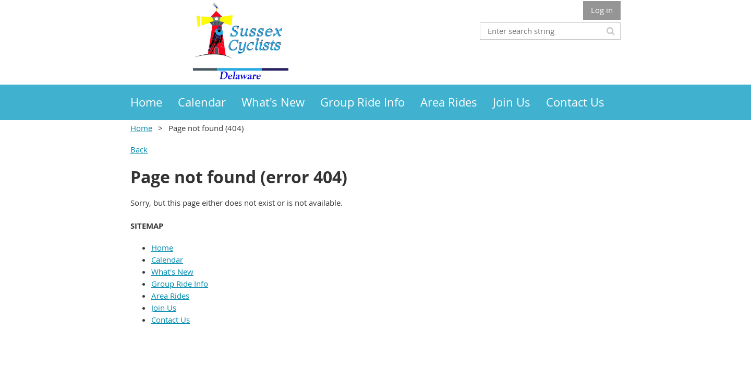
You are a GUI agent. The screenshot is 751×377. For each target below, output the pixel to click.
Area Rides (170, 295)
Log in (602, 10)
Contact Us (170, 319)
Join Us (163, 307)
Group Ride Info (179, 283)
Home (141, 128)
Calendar (167, 259)
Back (139, 149)
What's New (172, 271)
